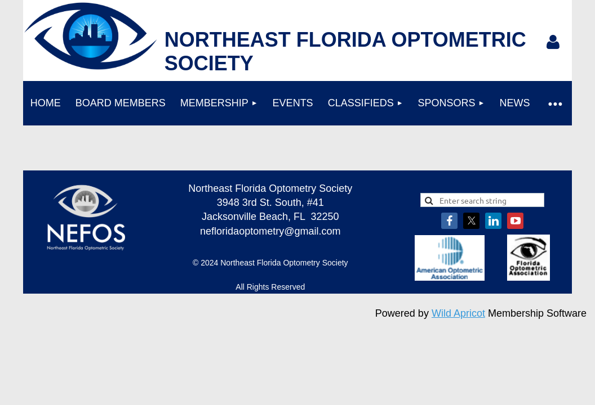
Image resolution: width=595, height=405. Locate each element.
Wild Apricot (458, 313)
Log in (553, 42)
